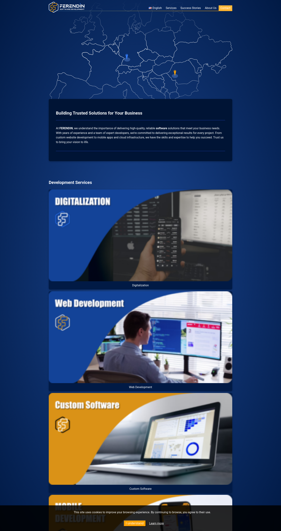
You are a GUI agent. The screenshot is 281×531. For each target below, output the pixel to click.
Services (171, 8)
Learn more (156, 523)
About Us (210, 8)
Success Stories (190, 8)
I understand (135, 523)
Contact (225, 8)
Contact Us (184, 463)
